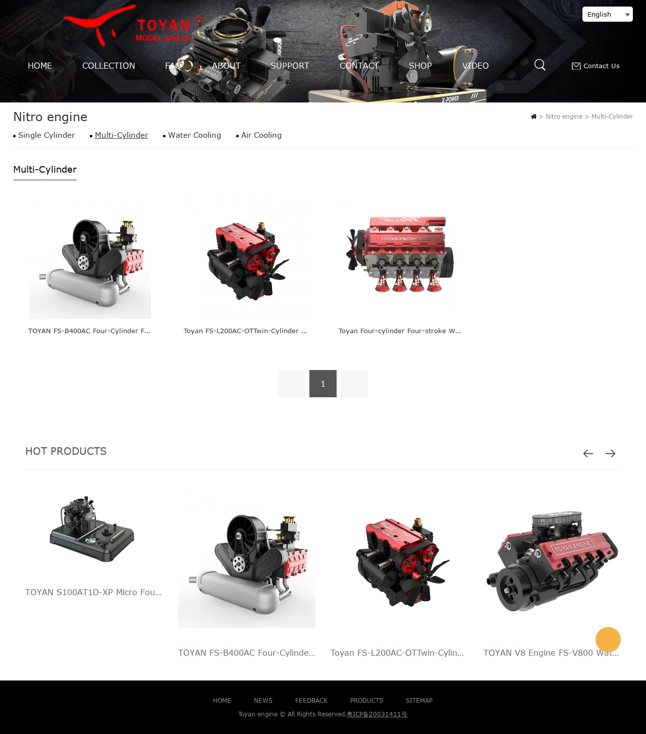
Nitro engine (564, 116)
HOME (40, 66)
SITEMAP (419, 700)
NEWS (263, 700)
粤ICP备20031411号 (377, 714)
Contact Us (596, 66)
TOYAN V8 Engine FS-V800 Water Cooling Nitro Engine (552, 653)
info (608, 639)
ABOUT (226, 66)
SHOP (420, 66)
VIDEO (475, 66)
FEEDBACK (311, 700)
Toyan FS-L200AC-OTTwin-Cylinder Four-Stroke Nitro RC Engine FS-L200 (305, 331)
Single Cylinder (46, 135)
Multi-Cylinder (612, 116)
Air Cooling (261, 135)
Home (533, 116)
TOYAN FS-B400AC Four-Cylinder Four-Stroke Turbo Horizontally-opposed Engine (247, 653)
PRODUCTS (366, 700)
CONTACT (359, 66)
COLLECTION (108, 66)
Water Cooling (194, 135)
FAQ (173, 66)
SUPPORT (290, 66)
